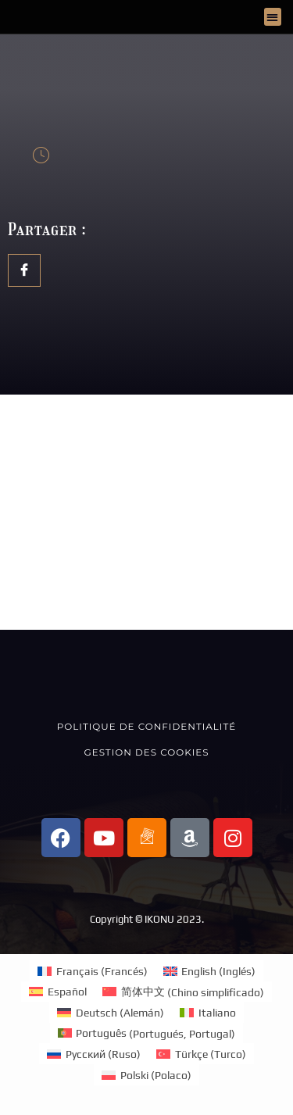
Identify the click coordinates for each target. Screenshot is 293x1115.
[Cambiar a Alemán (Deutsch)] (110, 1012)
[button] (273, 17)
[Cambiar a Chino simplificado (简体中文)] (183, 991)
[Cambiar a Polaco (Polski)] (146, 1074)
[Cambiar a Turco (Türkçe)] (201, 1053)
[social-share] (24, 270)
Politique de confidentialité (146, 726)
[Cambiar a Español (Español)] (58, 991)
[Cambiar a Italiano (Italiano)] (208, 1012)
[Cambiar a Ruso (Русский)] (93, 1053)
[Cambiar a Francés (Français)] (92, 970)
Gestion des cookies (146, 752)
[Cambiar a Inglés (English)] (209, 970)
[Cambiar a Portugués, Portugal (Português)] (147, 1033)
